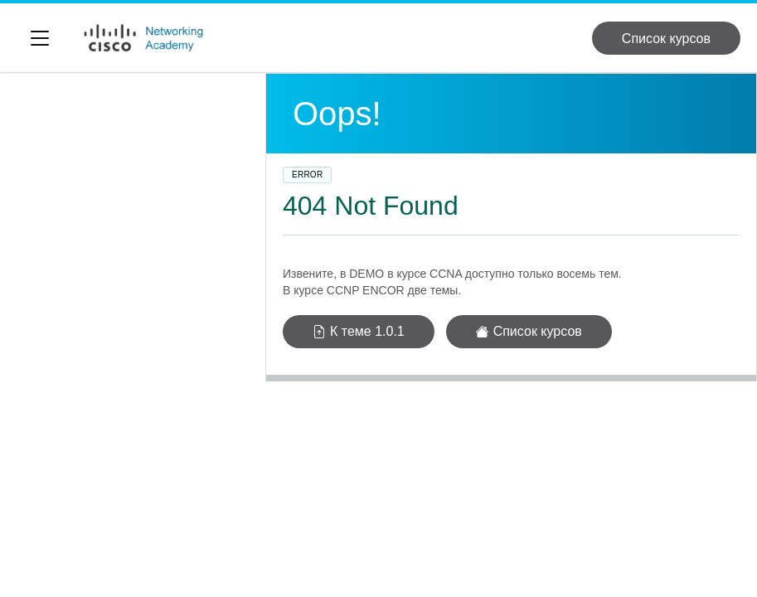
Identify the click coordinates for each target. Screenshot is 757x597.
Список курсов (666, 39)
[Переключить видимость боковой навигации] (40, 38)
